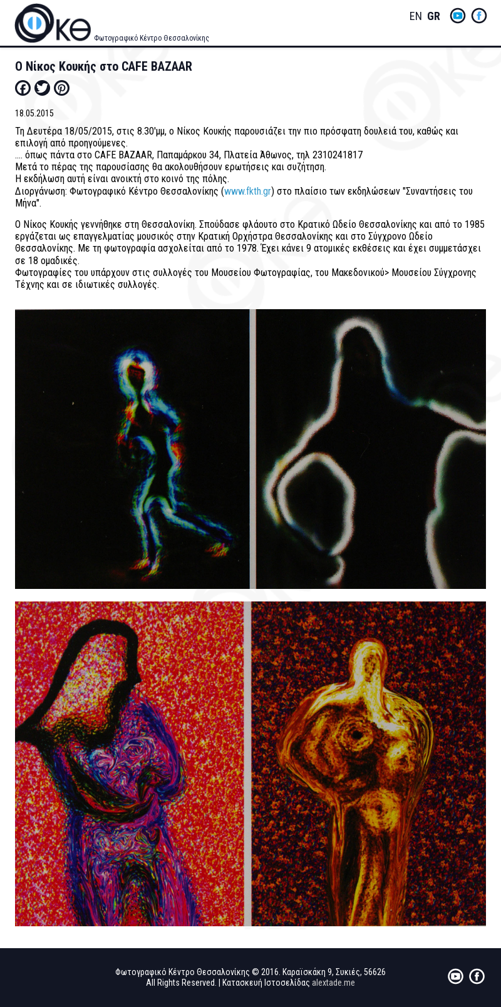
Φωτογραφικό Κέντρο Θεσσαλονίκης (151, 38)
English (416, 17)
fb (479, 15)
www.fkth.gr (247, 191)
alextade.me (333, 983)
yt (457, 15)
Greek (433, 17)
